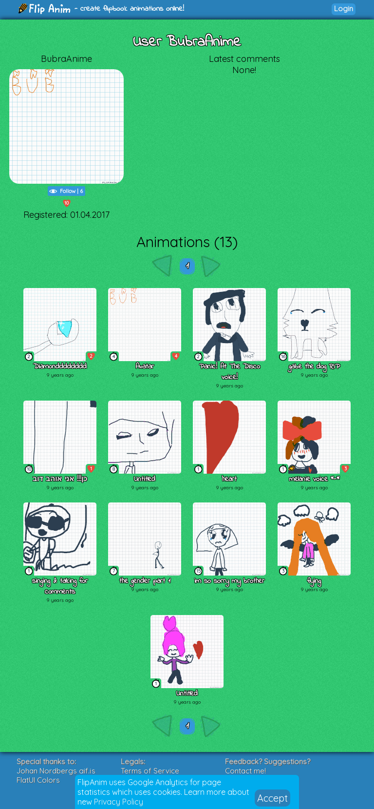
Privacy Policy (118, 802)
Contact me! (245, 770)
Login (343, 8)
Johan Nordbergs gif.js (56, 770)
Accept (272, 798)
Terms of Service (150, 770)
